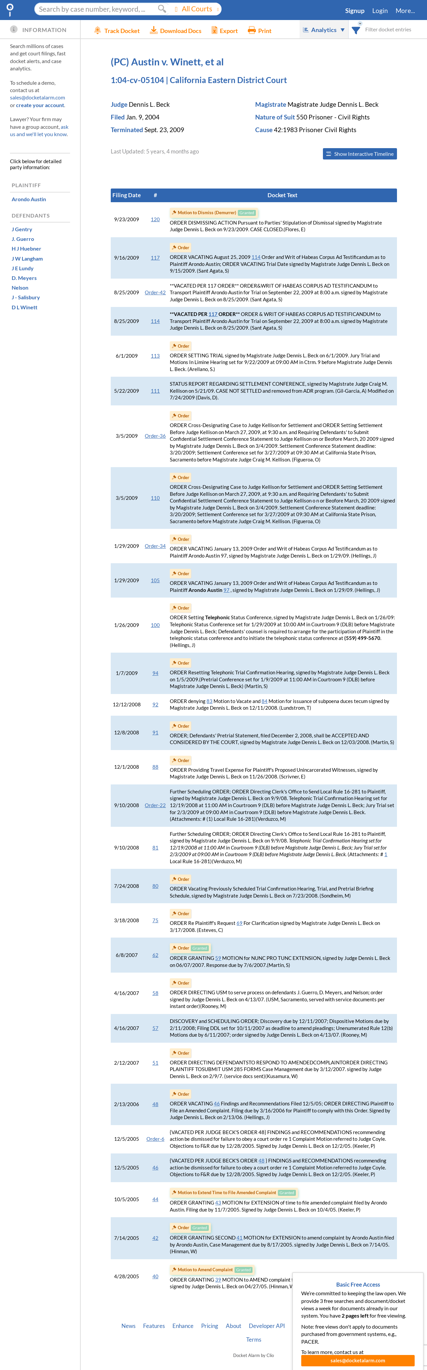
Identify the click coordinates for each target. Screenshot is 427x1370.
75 (155, 920)
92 (155, 704)
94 (155, 673)
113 (155, 356)
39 (218, 1280)
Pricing (209, 1326)
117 (155, 258)
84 (265, 701)
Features (154, 1326)
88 (155, 767)
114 (256, 257)
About (233, 1326)
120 (155, 219)
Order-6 (155, 1139)
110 (155, 498)
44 (155, 1199)
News (128, 1326)
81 (155, 847)
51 (155, 1063)
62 (155, 955)
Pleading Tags (342, 1326)
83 (209, 701)
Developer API (267, 1326)
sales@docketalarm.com (37, 97)
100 (155, 625)
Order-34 (155, 546)
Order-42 (155, 292)
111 (155, 391)
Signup (355, 10)
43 (218, 1203)
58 (155, 993)
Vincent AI (305, 1326)
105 (155, 580)
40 (155, 1276)
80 (155, 886)
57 (155, 1028)
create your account (40, 105)
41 (240, 1238)
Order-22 (155, 805)
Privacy (376, 1326)
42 (155, 1238)
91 (155, 732)
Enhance (182, 1326)
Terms (253, 1339)
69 (240, 923)
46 (217, 1103)
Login (380, 10)
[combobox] (356, 29)
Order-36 (155, 436)
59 (218, 958)
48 (155, 1104)
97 (227, 590)
